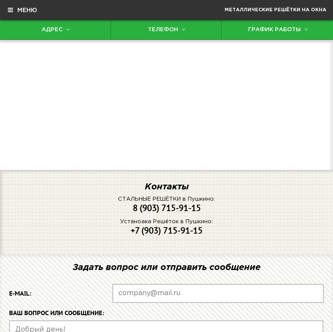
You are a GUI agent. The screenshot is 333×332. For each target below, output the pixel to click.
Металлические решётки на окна (275, 10)
